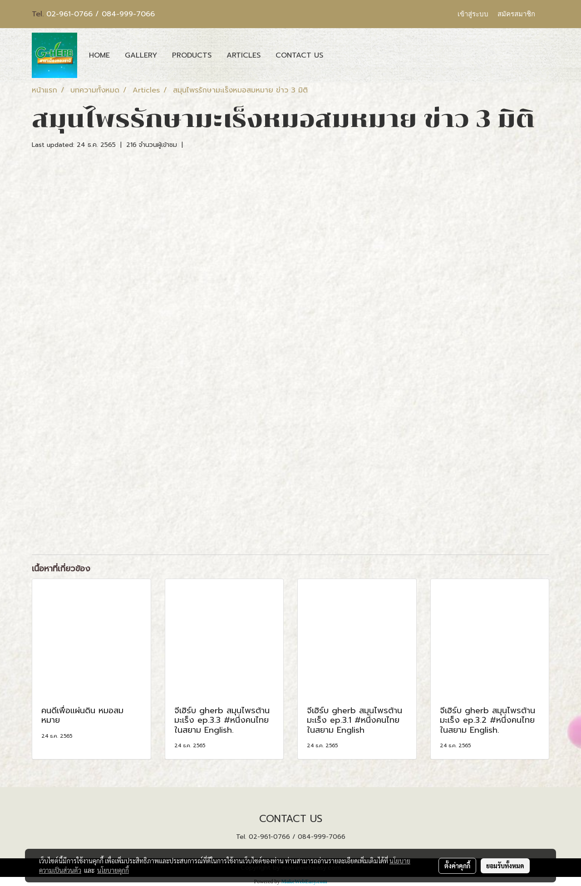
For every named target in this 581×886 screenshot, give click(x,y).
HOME (99, 55)
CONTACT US (299, 55)
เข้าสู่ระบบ (473, 14)
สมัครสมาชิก (516, 14)
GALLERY (141, 55)
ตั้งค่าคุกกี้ (457, 866)
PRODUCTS (192, 55)
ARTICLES (243, 55)
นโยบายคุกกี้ (113, 870)
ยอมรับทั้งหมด (505, 866)
